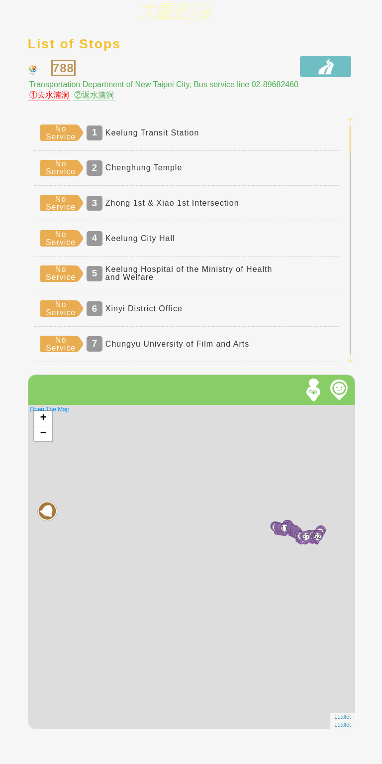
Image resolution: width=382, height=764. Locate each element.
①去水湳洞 (49, 95)
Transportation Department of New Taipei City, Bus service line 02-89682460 (163, 85)
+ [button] (43, 418)
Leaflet (342, 717)
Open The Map (50, 409)
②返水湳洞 (94, 95)
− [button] (43, 433)
